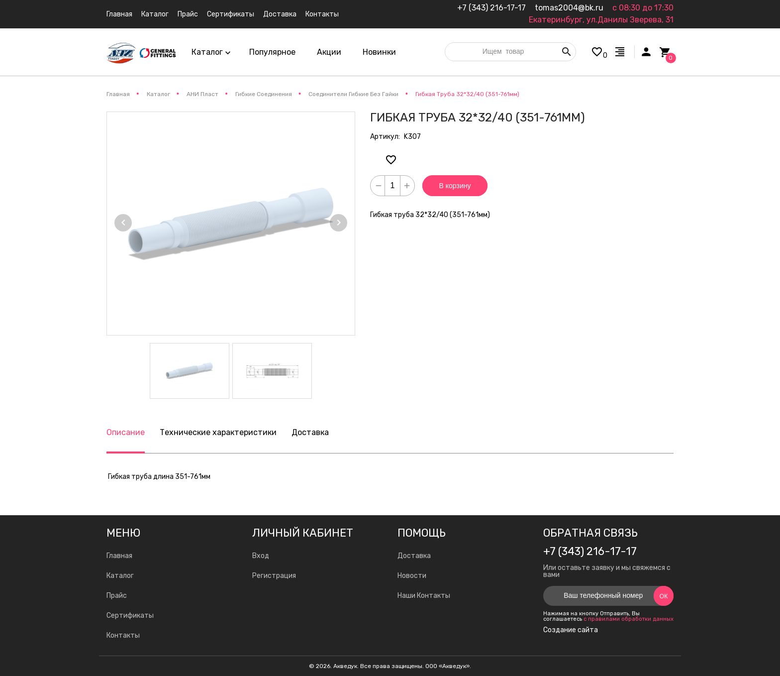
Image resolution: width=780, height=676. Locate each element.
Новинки (379, 52)
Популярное (272, 52)
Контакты (123, 635)
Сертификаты (130, 615)
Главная (119, 556)
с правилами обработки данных (629, 619)
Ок (664, 596)
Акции (329, 52)
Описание (125, 432)
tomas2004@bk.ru (569, 7)
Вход (260, 556)
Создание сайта (570, 630)
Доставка (310, 432)
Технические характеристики (218, 432)
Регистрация (274, 575)
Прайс (116, 595)
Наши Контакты (423, 595)
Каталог (120, 575)
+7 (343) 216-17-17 (491, 7)
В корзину (455, 186)
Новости (411, 575)
